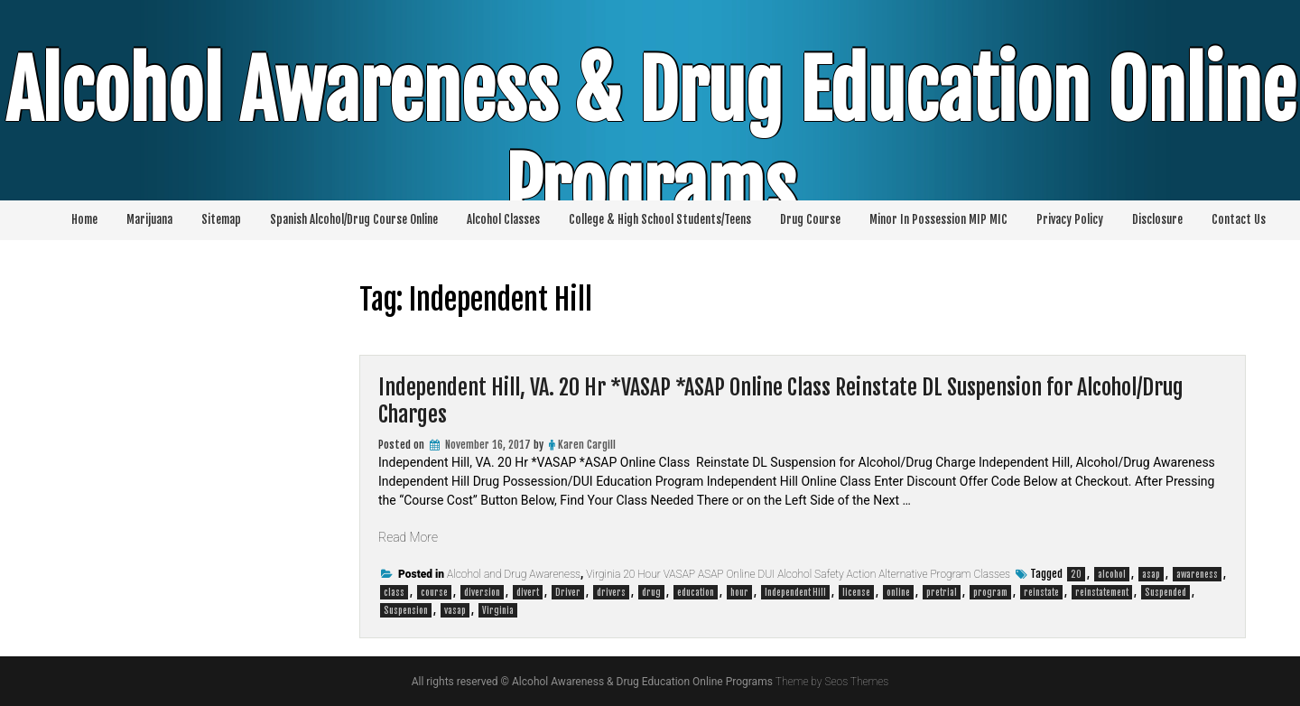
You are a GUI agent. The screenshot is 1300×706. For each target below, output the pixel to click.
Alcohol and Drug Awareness (513, 574)
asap (1151, 574)
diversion (482, 592)
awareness (1197, 574)
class (394, 592)
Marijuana (149, 219)
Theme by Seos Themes (831, 681)
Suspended (1165, 592)
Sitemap (221, 219)
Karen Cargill (587, 444)
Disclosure (1157, 219)
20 (1076, 574)
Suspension (406, 610)
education (695, 592)
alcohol (1112, 574)
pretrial (941, 592)
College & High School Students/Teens (660, 219)
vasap (455, 610)
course (434, 592)
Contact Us (1239, 219)
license (856, 592)
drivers (611, 592)
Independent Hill (795, 592)
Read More (408, 537)
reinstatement (1101, 592)
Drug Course (810, 219)
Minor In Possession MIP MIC (938, 219)
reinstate (1041, 592)
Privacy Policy (1069, 219)
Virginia (498, 610)
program (990, 592)
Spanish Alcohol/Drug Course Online (354, 219)
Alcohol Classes (503, 219)
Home (84, 219)
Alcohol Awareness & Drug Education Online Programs (650, 139)
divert (527, 592)
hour (739, 592)
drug (651, 592)
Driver (567, 592)
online (898, 592)
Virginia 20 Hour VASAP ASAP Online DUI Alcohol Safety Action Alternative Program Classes (798, 574)
